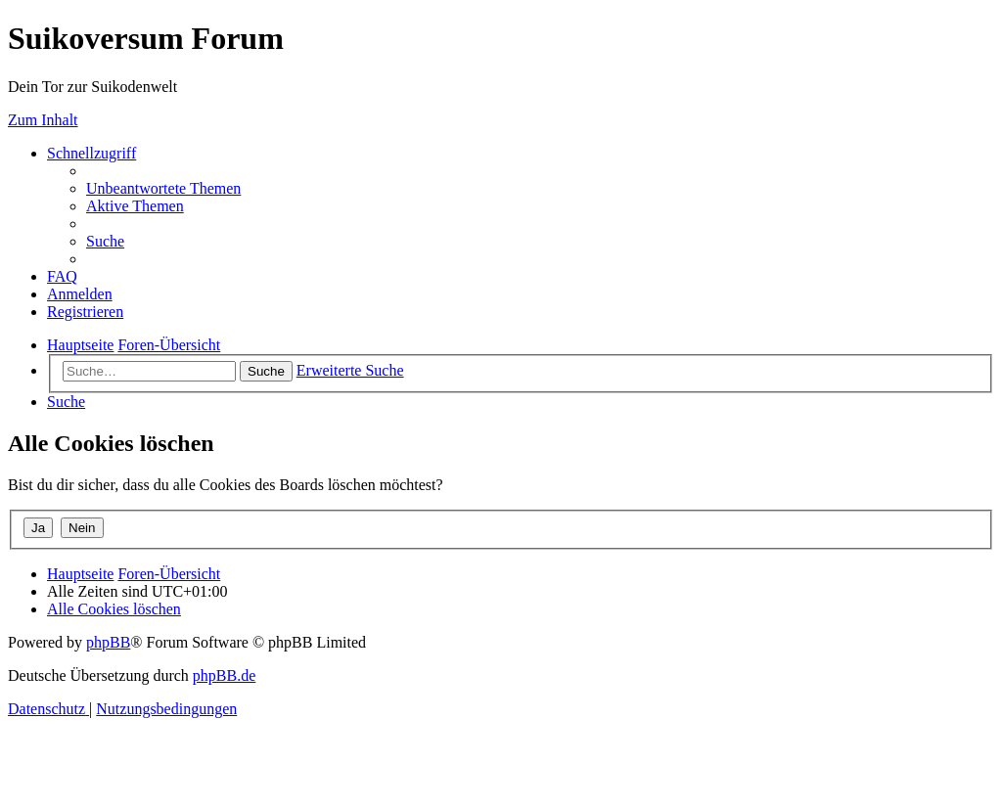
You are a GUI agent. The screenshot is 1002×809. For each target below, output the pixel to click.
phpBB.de (224, 675)
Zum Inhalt (43, 120)
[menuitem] (163, 188)
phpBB (108, 642)
